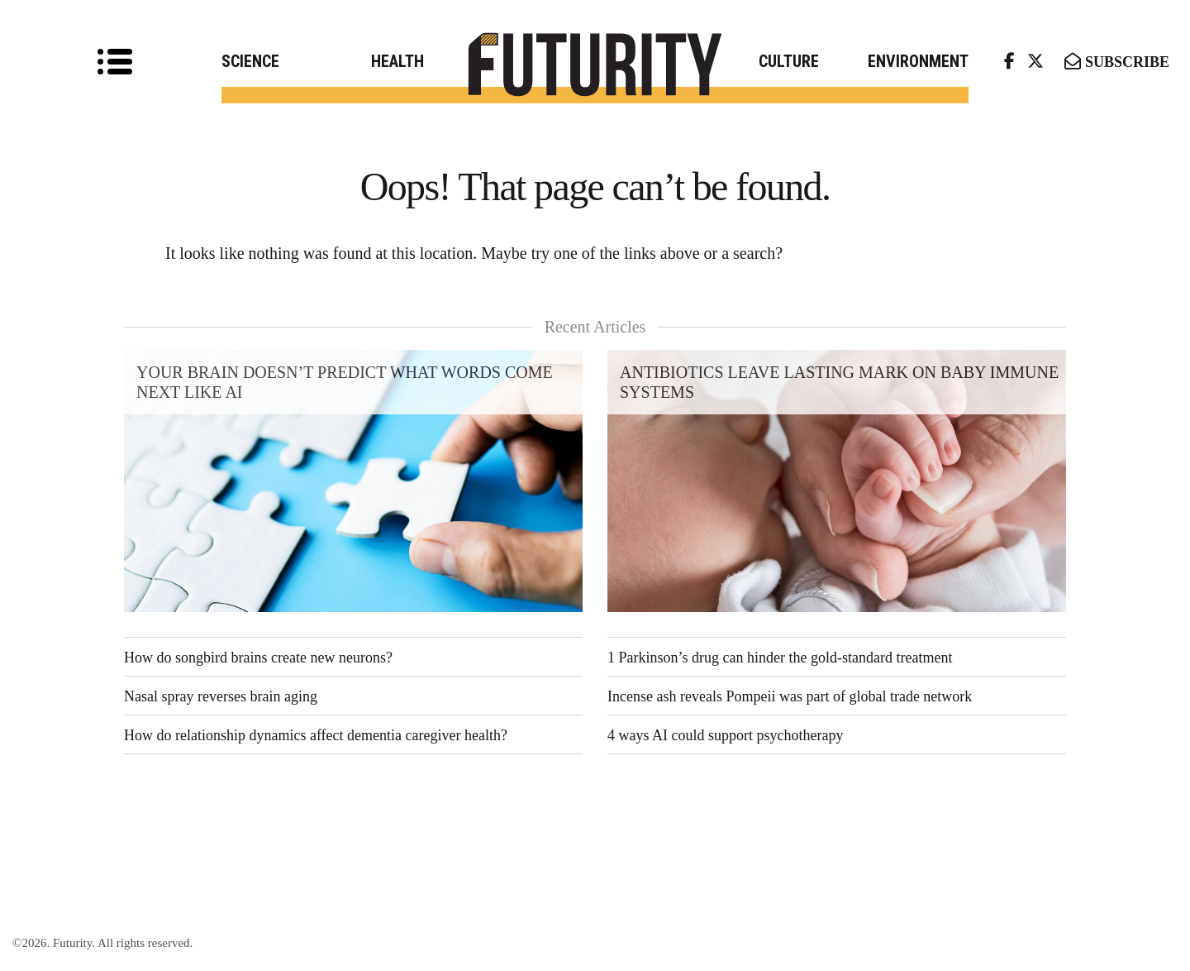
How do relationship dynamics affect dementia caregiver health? (315, 735)
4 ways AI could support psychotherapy (725, 735)
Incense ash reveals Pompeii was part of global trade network (789, 696)
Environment (918, 61)
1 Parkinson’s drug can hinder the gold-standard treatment (779, 657)
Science (250, 61)
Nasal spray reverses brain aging (220, 696)
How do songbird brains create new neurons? (258, 657)
